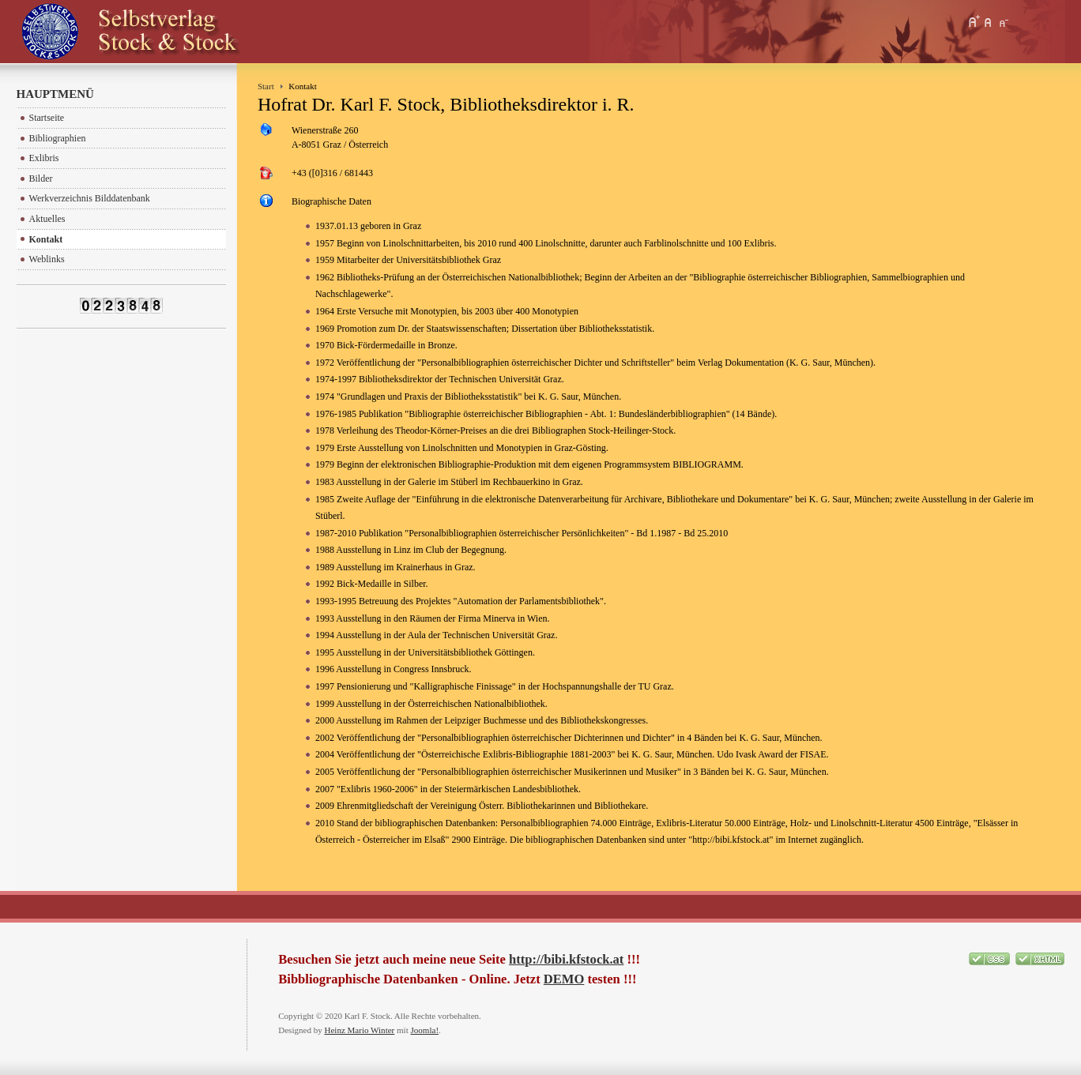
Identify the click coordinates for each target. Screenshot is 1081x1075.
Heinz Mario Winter (359, 1030)
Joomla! (425, 1030)
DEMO (564, 979)
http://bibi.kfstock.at (566, 959)
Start (266, 86)
